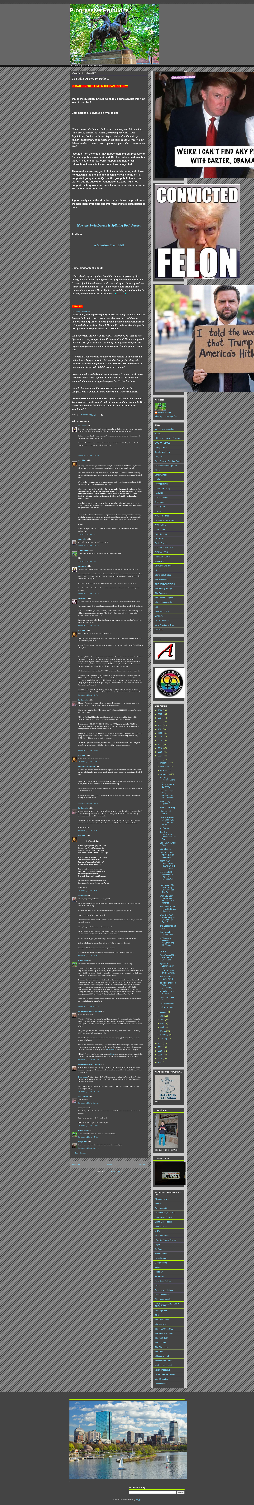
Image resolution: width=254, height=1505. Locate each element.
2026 (160, 710)
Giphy (157, 1231)
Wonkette (159, 630)
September (165, 774)
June (162, 1020)
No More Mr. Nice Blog (165, 520)
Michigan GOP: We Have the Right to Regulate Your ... (167, 876)
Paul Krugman (161, 534)
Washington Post (162, 611)
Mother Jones (161, 1254)
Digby (157, 470)
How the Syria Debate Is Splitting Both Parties (109, 225)
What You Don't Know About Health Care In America (167, 899)
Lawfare (158, 511)
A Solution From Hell (109, 245)
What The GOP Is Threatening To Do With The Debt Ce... (167, 918)
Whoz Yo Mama (162, 620)
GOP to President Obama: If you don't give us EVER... (167, 820)
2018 (160, 741)
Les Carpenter (83, 700)
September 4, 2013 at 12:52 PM (88, 593)
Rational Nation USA (164, 547)
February (164, 1035)
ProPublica (159, 538)
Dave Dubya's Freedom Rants (168, 461)
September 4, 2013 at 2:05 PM (88, 750)
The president (82, 1077)
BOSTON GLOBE (162, 443)
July (162, 1016)
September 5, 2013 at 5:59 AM (88, 1126)
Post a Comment (80, 1153)
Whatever (159, 616)
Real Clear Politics (163, 1281)
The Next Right (161, 1338)
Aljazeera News (161, 1199)
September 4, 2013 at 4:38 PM (88, 803)
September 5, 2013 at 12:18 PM (88, 1148)
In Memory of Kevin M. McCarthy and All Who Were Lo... (167, 943)
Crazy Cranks (161, 447)
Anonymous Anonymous (86, 766)
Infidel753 (159, 493)
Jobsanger (159, 502)
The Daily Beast (162, 1320)
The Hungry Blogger (163, 588)
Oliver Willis (160, 529)
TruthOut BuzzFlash (163, 1365)
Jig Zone (158, 1249)
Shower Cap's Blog (163, 566)
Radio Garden (161, 543)
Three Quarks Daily (163, 602)
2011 (160, 1047)
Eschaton (159, 479)
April (162, 1027)
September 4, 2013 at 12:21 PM (88, 534)
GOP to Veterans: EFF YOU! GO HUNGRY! (167, 855)
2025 (160, 714)
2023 (160, 721)
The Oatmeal (160, 1342)
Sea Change (165, 849)
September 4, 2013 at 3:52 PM (88, 762)
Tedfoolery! (164, 828)
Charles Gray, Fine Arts (165, 1213)
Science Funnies (167, 1007)
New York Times (162, 516)
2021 (160, 729)
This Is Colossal (162, 1356)
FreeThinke (82, 460)
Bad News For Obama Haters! (167, 933)
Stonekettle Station (163, 575)
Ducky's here (82, 598)
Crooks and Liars (162, 452)
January (164, 1038)
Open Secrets (161, 1263)
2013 (160, 759)
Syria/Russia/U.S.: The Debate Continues (168, 957)
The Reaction (161, 593)
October (164, 770)
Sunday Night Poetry (166, 802)
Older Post (142, 1165)
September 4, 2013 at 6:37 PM (88, 891)
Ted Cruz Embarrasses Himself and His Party (168, 835)
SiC (156, 570)
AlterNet (158, 1203)
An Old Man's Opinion (164, 429)
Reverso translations (164, 1290)
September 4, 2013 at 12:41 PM (88, 561)
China (112, 1054)
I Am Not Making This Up (165, 1240)
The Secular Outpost (164, 598)
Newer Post (76, 1165)
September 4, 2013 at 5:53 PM (88, 831)
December (165, 763)
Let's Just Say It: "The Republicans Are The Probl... (168, 794)
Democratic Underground (166, 466)
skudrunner (82, 426)
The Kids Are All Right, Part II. (167, 978)
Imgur (157, 1244)
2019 (160, 737)
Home (109, 1165)
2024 (160, 718)
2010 (160, 1051)
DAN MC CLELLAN (163, 1217)
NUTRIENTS (160, 525)
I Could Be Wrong (162, 488)
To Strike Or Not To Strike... (167, 992)
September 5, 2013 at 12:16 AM (88, 1103)
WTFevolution (161, 1383)
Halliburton (111, 1049)
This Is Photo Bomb (163, 1361)
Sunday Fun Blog (167, 807)
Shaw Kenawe (83, 550)
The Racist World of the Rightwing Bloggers (168, 909)
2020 (160, 733)
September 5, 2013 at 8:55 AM (88, 1137)
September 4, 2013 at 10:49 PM (88, 1006)
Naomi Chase (161, 1258)
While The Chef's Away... (165, 1374)
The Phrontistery (162, 1347)
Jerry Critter (82, 1142)
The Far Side (160, 1324)
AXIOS (158, 434)
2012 (160, 1043)
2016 (160, 748)
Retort (157, 1285)
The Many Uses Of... (164, 1329)
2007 (160, 1062)
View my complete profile (165, 416)
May (162, 1023)
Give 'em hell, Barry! (166, 812)
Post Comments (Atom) (113, 1171)
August (163, 1012)
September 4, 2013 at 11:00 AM (88, 455)
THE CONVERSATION (165, 584)
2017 (160, 744)
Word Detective (161, 1379)
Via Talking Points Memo (81, 312)
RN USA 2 (159, 561)
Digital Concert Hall (163, 1222)
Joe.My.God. (160, 507)
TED (157, 1315)
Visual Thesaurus (162, 1370)
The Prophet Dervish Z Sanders (89, 1011)
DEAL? (163, 951)
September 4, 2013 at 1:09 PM (88, 695)
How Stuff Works (162, 1235)
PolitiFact (159, 1272)
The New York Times (164, 1333)
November (165, 766)
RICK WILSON (161, 552)
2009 (160, 1055)
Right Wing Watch (163, 557)
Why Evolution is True (164, 625)
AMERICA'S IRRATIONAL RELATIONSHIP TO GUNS (167, 864)
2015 (160, 752)
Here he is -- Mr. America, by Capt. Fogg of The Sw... (167, 888)
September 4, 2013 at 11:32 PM (88, 1092)
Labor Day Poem (167, 1003)
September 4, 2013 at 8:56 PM (88, 956)
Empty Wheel (161, 475)
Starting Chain (161, 1311)
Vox (156, 607)
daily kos (158, 456)
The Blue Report (162, 579)
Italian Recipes (161, 497)
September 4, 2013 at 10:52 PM (88, 1060)
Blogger (138, 1500)
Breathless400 (161, 1208)
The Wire (159, 1352)
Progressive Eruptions (99, 10)
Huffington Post (161, 484)
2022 (160, 725)
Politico (158, 1267)
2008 (160, 1058)
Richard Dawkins (162, 1294)
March (163, 1031)
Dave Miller (82, 539)
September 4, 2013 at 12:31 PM (88, 545)
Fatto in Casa (161, 1226)
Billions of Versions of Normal (167, 438)
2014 (160, 756)
